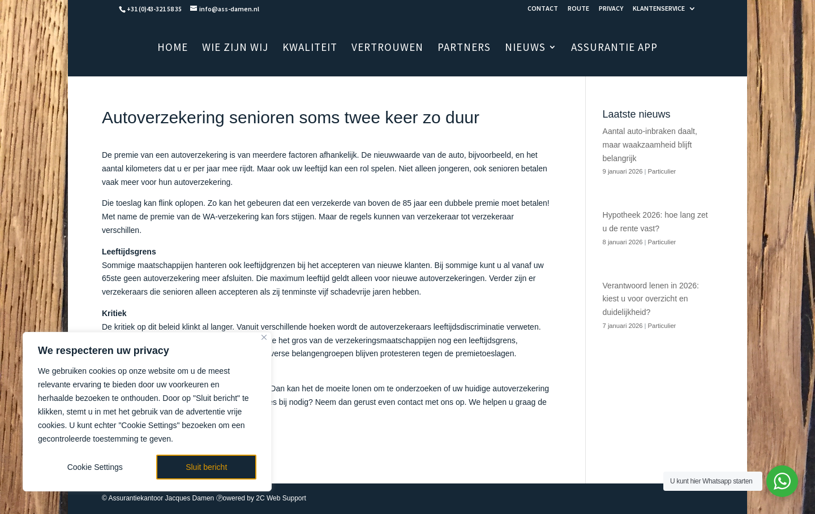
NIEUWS (525, 48)
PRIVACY (611, 8)
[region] (147, 411)
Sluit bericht (206, 467)
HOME (172, 48)
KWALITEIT (309, 48)
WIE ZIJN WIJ (235, 48)
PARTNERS (464, 48)
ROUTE (578, 8)
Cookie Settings (95, 467)
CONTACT (542, 8)
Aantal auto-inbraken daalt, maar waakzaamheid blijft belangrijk (650, 145)
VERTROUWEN (387, 48)
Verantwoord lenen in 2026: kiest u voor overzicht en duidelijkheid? (651, 299)
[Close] (264, 337)
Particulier (662, 171)
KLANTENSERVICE (659, 8)
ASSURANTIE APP (614, 48)
